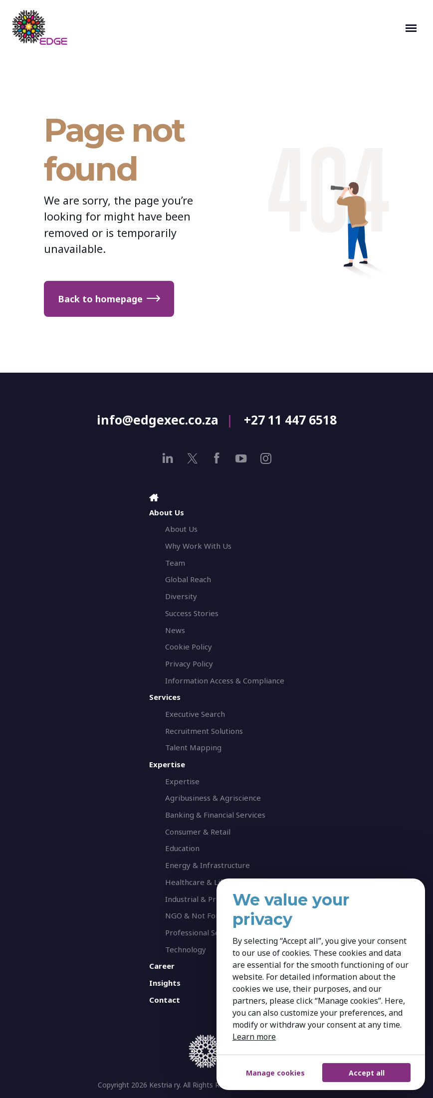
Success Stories (191, 613)
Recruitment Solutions (204, 731)
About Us (181, 529)
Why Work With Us (198, 546)
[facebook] (217, 458)
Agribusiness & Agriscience (213, 798)
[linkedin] (168, 458)
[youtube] (241, 458)
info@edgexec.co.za (157, 420)
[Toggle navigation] (411, 27)
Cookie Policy (188, 647)
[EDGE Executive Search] (206, 27)
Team (175, 563)
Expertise (182, 781)
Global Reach (188, 579)
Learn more (254, 1036)
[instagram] (265, 458)
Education (182, 848)
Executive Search (195, 714)
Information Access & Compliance (224, 680)
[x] (192, 458)
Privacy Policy (189, 663)
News (175, 630)
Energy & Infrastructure (207, 865)
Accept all (367, 1073)
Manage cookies (275, 1073)
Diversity (181, 596)
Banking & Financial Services (215, 815)
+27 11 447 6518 (290, 420)
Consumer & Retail (197, 832)
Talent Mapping (193, 747)
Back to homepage (100, 299)
